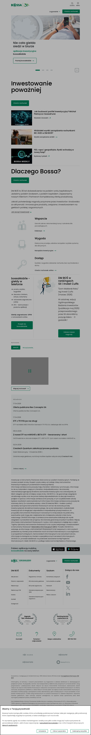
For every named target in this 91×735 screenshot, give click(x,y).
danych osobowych (9, 725)
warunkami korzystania (49, 723)
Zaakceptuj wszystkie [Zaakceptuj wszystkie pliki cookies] (79, 731)
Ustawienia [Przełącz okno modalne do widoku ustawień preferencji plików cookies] (42, 731)
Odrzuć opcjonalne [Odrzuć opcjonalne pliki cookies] (59, 731)
